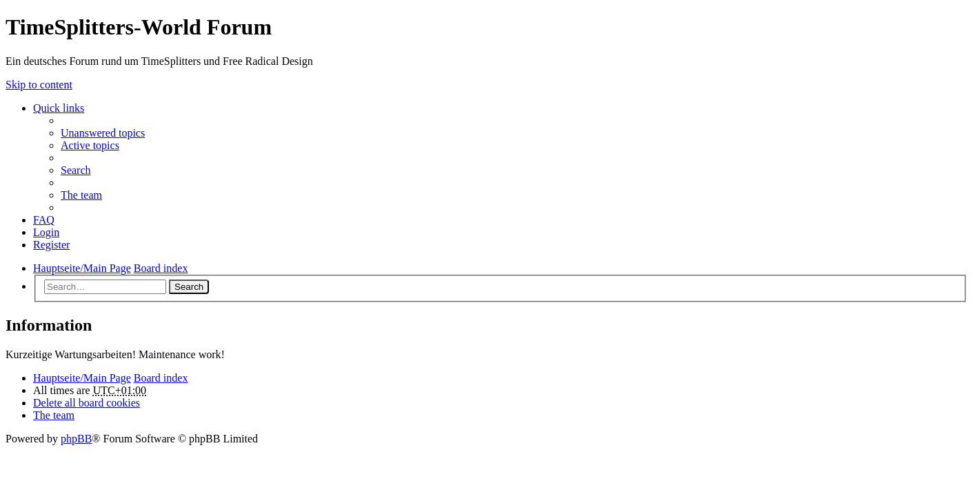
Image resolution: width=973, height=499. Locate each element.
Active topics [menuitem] (90, 145)
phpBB (76, 438)
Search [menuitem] (76, 170)
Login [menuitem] (46, 232)
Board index (161, 378)
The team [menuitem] (81, 195)
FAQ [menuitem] (43, 220)
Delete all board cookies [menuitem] (86, 403)
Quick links (58, 108)
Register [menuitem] (51, 245)
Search (188, 287)
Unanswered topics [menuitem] (103, 133)
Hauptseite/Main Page (82, 378)
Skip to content (39, 84)
